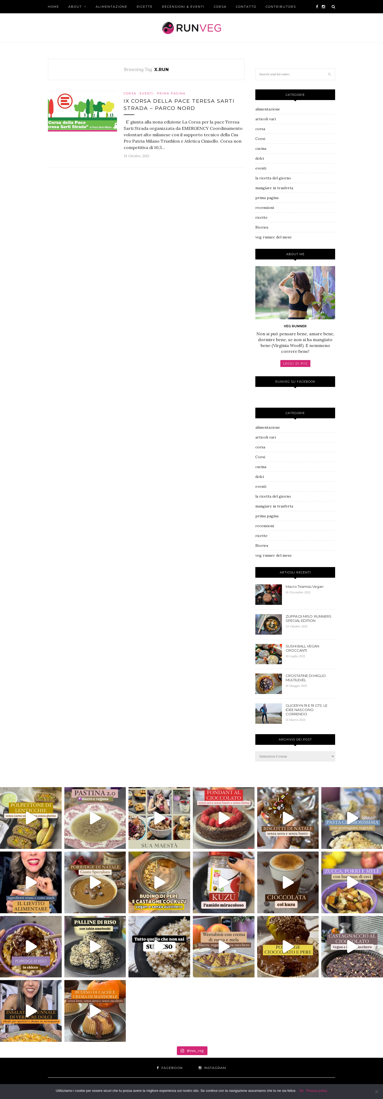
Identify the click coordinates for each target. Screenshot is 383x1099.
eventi (147, 93)
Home (53, 7)
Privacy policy (316, 1091)
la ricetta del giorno (273, 178)
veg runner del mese (273, 237)
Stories (261, 227)
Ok (301, 1091)
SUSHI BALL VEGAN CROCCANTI (302, 648)
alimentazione (111, 7)
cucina (260, 148)
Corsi (260, 138)
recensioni (264, 207)
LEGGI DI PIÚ (295, 363)
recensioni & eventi (183, 7)
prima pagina (171, 93)
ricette (145, 7)
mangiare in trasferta (274, 187)
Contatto (246, 7)
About (75, 7)
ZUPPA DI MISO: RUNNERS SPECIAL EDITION (308, 618)
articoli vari (265, 119)
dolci (259, 158)
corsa (220, 7)
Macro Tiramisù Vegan (304, 586)
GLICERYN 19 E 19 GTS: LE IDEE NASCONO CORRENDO (306, 709)
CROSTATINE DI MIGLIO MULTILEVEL (306, 678)
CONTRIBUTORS (281, 7)
